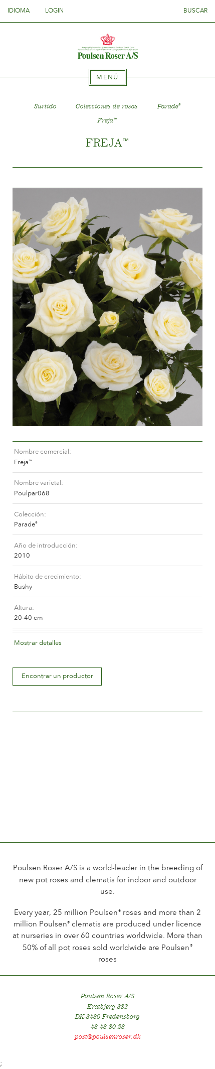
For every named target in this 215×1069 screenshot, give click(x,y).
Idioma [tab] (22, 10)
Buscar (195, 10)
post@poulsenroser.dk (108, 1036)
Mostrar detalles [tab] (38, 642)
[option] (107, 307)
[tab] (108, 77)
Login (54, 10)
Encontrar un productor (57, 676)
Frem (183, 178)
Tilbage (32, 178)
